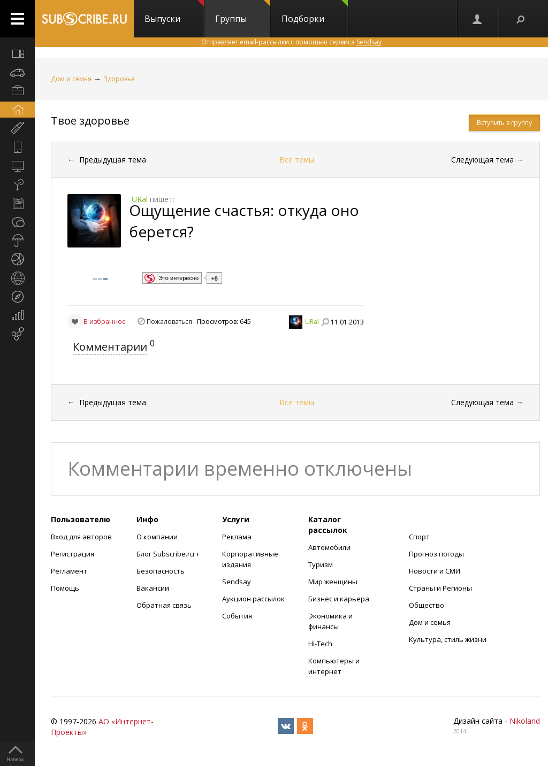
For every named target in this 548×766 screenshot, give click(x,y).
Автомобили (329, 547)
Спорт (419, 536)
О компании (157, 536)
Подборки (314, 12)
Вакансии (152, 588)
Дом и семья (71, 78)
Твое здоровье (90, 120)
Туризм (320, 564)
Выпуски (174, 12)
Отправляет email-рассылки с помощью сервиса (291, 42)
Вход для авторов (81, 536)
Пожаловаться (169, 321)
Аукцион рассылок (253, 598)
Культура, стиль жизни (447, 639)
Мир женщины (332, 581)
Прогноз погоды (436, 554)
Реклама (237, 536)
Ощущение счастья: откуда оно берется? (244, 221)
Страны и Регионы (440, 588)
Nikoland (524, 721)
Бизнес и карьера (338, 598)
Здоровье (119, 78)
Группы (242, 12)
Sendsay (236, 581)
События (237, 616)
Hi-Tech (320, 643)
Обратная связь (164, 605)
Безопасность (160, 571)
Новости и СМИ (434, 571)
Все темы (296, 159)
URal (312, 321)
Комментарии (110, 346)
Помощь (65, 588)
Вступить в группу (504, 122)
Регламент (69, 571)
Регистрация (72, 554)
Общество (426, 605)
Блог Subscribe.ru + (168, 554)
